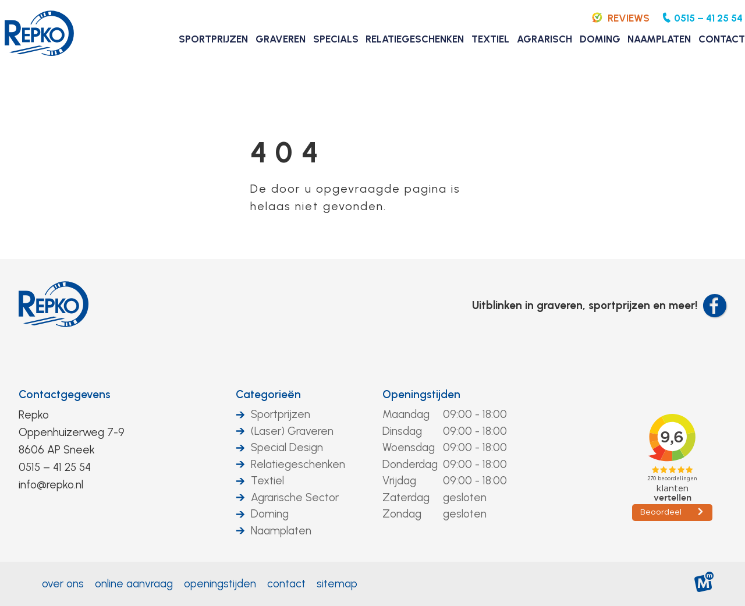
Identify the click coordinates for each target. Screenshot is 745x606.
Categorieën (268, 394)
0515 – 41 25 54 (55, 467)
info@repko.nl (51, 484)
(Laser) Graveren (292, 431)
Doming (270, 513)
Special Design (287, 447)
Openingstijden (421, 394)
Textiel (267, 480)
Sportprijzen (280, 414)
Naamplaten (281, 530)
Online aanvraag (134, 583)
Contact (286, 583)
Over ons (63, 583)
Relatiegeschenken (298, 464)
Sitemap (337, 583)
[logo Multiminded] (704, 584)
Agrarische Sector (295, 497)
